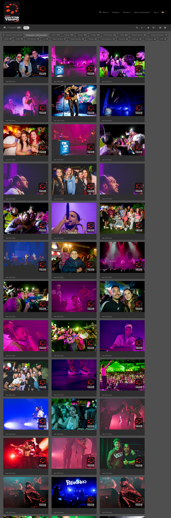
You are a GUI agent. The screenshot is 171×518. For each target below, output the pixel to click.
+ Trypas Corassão (76, 39)
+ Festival (68, 35)
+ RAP (162, 39)
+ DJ (45, 39)
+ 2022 (55, 35)
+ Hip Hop (123, 39)
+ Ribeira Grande (138, 35)
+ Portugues (150, 39)
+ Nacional (136, 39)
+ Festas (95, 35)
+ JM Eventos (109, 35)
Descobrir (126, 12)
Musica (26, 28)
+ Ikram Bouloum (107, 39)
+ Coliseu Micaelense (158, 35)
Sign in (156, 12)
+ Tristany (92, 39)
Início (4, 27)
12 (95, 505)
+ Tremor (82, 35)
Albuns (105, 12)
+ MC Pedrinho (32, 39)
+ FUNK (19, 39)
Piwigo (92, 513)
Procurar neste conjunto (12, 35)
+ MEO (123, 35)
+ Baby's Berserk (58, 39)
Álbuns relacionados (141, 12)
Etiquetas (115, 12)
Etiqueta (12, 27)
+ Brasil (7, 39)
